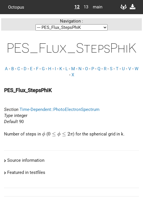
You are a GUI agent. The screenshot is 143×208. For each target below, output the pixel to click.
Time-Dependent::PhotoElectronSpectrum (59, 109)
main (95, 7)
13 (86, 7)
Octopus (16, 7)
